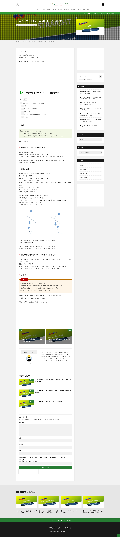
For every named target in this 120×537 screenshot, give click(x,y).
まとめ (24, 117)
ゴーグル (60, 9)
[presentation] (28, 471)
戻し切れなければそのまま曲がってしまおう (33, 114)
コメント (21, 422)
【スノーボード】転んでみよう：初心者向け (49, 401)
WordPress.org (83, 177)
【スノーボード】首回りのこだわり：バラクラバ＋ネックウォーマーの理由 (90, 97)
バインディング (41, 9)
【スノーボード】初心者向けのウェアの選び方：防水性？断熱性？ (53, 391)
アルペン (79, 9)
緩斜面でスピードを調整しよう (30, 109)
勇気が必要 (25, 112)
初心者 (48, 9)
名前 (20, 438)
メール (21, 444)
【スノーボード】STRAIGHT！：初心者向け (45, 41)
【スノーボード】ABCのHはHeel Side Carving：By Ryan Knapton (89, 103)
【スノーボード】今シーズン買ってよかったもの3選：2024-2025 (90, 92)
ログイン (82, 165)
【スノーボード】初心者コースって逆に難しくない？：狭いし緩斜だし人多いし (48, 511)
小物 (84, 9)
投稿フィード (83, 169)
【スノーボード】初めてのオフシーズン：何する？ (70, 511)
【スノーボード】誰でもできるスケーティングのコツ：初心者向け (53, 381)
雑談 (88, 9)
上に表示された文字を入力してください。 (29, 461)
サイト (20, 450)
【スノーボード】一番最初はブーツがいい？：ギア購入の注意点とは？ (93, 511)
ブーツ (34, 9)
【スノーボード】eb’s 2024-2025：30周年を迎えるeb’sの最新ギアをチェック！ (90, 114)
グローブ (54, 9)
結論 (23, 106)
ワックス (73, 9)
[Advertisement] (45, 74)
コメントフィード (84, 173)
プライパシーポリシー (55, 528)
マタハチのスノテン (65, 531)
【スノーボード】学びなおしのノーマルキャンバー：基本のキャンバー (90, 120)
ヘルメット (66, 9)
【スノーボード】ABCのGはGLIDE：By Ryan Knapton (89, 125)
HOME (19, 41)
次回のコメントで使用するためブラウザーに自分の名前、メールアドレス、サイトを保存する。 (43, 457)
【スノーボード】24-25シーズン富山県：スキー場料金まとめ (90, 109)
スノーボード (25, 41)
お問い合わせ (67, 528)
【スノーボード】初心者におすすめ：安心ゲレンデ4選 (26, 511)
